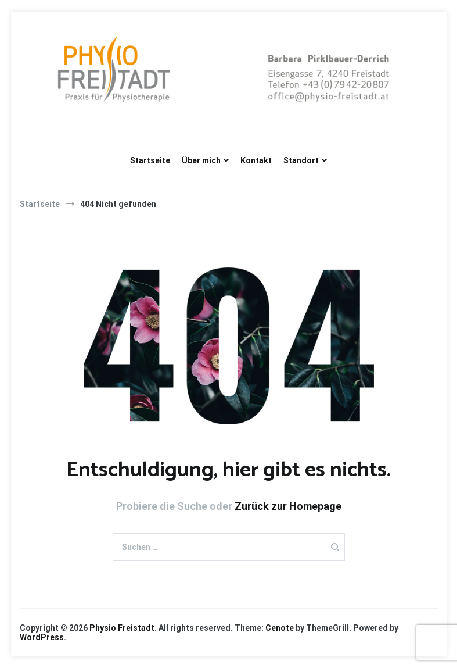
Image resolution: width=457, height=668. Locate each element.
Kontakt (256, 160)
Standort (301, 160)
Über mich (201, 160)
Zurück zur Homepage (288, 506)
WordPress (42, 637)
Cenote (279, 628)
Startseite (150, 160)
